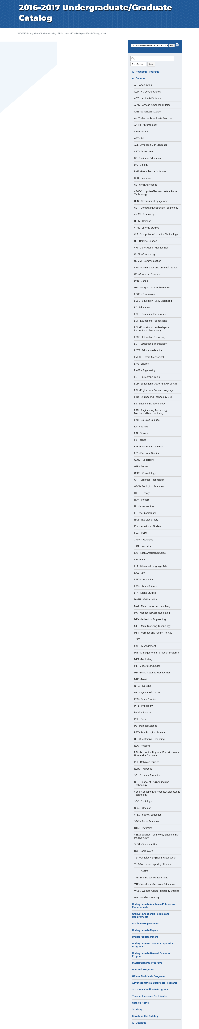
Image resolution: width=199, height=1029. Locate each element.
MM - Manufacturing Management (152, 672)
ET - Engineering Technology (149, 403)
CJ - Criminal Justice (145, 240)
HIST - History (142, 493)
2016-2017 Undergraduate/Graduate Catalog (36, 33)
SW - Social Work (143, 850)
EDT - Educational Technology (150, 343)
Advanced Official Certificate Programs (154, 982)
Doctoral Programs (143, 969)
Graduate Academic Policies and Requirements (151, 915)
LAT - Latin (140, 559)
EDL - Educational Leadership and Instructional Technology (152, 329)
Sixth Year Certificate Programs (150, 989)
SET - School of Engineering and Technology (151, 783)
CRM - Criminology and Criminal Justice (155, 267)
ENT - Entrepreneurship (147, 377)
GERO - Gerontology (145, 473)
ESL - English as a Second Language (153, 390)
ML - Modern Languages (147, 665)
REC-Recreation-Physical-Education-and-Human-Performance (156, 754)
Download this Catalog (145, 1016)
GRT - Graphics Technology (149, 479)
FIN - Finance (141, 433)
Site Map (137, 1009)
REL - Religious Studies (146, 762)
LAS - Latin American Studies (150, 552)
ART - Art (139, 138)
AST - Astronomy (143, 151)
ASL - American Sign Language (150, 144)
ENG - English (141, 363)
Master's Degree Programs (147, 962)
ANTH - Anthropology (145, 124)
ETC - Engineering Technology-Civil (153, 396)
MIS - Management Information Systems (156, 652)
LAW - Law (139, 572)
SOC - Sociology (143, 801)
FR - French (140, 439)
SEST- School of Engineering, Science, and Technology (157, 793)
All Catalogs (139, 1022)
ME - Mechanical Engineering (150, 619)
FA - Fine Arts (141, 426)
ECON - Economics (144, 294)
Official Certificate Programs (148, 976)
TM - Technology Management (151, 877)
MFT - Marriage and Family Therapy (85, 33)
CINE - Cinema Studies (146, 227)
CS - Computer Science (147, 274)
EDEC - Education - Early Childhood (153, 300)
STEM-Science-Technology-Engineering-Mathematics (156, 836)
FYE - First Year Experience (148, 446)
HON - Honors (142, 499)
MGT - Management (145, 645)
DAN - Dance (141, 280)
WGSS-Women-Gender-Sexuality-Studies (156, 890)
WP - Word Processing (146, 897)
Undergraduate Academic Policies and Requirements (154, 906)
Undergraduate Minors (145, 936)
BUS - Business (142, 178)
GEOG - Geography (144, 459)
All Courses (63, 33)
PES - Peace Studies (145, 699)
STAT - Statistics (143, 827)
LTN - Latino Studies (145, 592)
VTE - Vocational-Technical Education (154, 884)
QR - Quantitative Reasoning (149, 739)
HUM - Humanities (144, 506)
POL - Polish (140, 719)
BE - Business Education (147, 158)
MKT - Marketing (143, 659)
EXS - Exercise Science (147, 419)
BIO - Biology (141, 164)
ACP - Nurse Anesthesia (147, 91)
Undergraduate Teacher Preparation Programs (153, 945)
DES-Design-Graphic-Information (152, 287)
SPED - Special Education (148, 814)
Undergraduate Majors (145, 930)
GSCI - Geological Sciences (149, 486)
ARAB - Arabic (141, 131)
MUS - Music (141, 679)
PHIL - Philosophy (144, 705)
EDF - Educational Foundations (150, 320)
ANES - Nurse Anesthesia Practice (153, 118)
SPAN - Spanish (142, 808)
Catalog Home (140, 1002)
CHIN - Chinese (142, 221)
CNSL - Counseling (144, 254)
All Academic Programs (145, 71)
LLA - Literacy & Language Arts (150, 566)
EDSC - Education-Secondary (150, 337)
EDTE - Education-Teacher (148, 350)
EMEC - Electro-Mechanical (149, 357)
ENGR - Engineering (144, 370)
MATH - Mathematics (145, 599)
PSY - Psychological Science (150, 732)
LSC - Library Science (145, 586)
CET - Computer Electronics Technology (156, 207)
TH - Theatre (141, 870)
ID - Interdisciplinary (145, 513)
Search (151, 64)
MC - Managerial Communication (152, 612)
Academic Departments (145, 923)
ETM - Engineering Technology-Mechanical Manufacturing (151, 412)
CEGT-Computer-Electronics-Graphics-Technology (155, 193)
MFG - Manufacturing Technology (152, 626)
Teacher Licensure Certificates (149, 996)
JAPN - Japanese (143, 539)
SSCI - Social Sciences (146, 821)
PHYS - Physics (142, 712)
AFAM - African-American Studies (152, 104)
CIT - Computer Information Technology (156, 234)
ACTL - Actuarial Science (147, 98)
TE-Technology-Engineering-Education (155, 857)
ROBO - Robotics (143, 768)
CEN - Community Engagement (151, 201)
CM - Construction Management (151, 247)
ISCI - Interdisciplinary (146, 519)
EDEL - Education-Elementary (150, 314)
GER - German (141, 466)
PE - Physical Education (147, 692)
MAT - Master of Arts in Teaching (152, 606)
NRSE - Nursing (142, 685)
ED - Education (142, 307)
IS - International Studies (147, 526)
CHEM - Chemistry (144, 214)
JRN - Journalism (143, 546)
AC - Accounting (143, 85)
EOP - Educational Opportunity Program (155, 383)
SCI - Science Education (147, 775)
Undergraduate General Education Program (151, 955)
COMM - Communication (147, 260)
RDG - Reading (142, 745)
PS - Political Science (145, 725)
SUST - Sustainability (145, 844)
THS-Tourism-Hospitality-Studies (152, 864)
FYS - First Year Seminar (147, 453)
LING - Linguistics (144, 579)
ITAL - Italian (140, 532)
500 (138, 639)
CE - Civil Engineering (145, 184)
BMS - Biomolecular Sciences (150, 171)
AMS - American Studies (147, 111)
